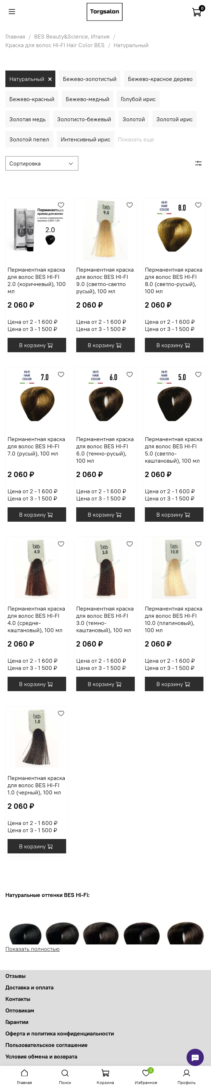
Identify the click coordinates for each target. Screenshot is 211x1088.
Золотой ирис (174, 119)
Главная (15, 36)
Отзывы (15, 975)
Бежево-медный (87, 99)
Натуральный (26, 78)
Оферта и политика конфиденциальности (59, 1033)
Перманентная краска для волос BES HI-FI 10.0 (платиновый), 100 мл (173, 619)
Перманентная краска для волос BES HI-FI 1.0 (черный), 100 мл (36, 785)
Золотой (134, 119)
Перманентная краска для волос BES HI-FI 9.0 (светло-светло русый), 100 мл (105, 280)
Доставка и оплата (29, 987)
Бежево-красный (31, 99)
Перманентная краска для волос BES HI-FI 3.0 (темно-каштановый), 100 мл (105, 619)
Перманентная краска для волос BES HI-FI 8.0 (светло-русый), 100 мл (173, 280)
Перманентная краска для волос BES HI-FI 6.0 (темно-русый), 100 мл (105, 449)
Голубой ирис (138, 99)
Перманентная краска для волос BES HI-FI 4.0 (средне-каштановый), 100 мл (36, 619)
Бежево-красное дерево (160, 78)
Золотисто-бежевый (84, 119)
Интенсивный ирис (85, 139)
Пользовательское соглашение (46, 1044)
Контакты (17, 998)
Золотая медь (27, 119)
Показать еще (136, 139)
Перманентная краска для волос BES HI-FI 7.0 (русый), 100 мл (36, 446)
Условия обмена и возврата (41, 1056)
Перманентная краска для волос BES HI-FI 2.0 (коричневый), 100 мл (37, 280)
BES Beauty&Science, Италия (72, 36)
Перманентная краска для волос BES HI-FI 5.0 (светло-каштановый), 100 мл (173, 449)
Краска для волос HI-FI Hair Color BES (55, 45)
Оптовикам (19, 1010)
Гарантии (16, 1021)
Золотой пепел (29, 139)
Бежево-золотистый (89, 78)
